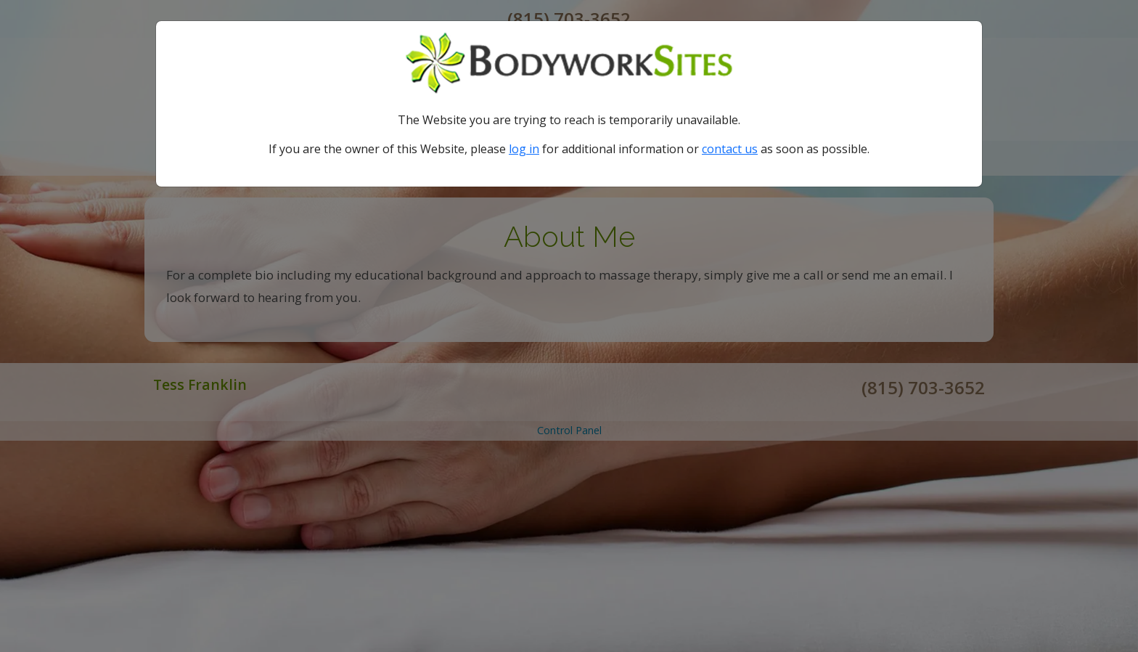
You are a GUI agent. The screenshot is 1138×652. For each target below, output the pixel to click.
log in (524, 149)
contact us (730, 149)
